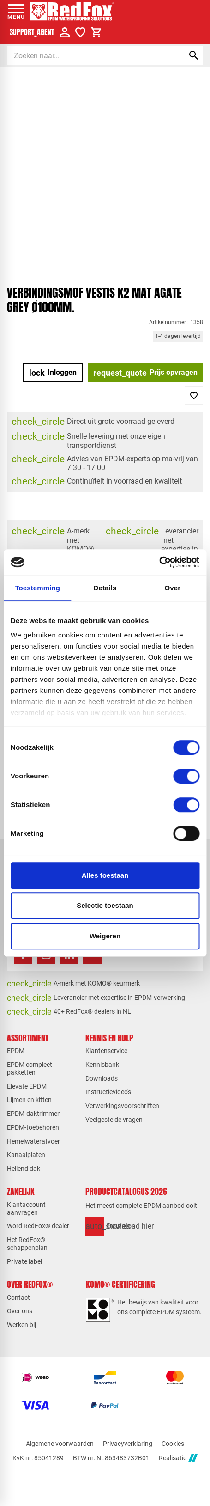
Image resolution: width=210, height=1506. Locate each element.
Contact (18, 1297)
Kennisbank (102, 1064)
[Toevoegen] (194, 395)
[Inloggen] (53, 372)
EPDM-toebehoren (33, 1127)
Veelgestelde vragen (114, 1119)
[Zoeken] (87, 55)
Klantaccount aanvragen (26, 1208)
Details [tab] (105, 588)
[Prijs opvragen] (145, 372)
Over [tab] (173, 588)
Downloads (101, 1078)
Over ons (19, 1311)
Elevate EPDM (27, 1086)
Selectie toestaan (105, 905)
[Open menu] (16, 11)
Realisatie (178, 1458)
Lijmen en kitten (29, 1099)
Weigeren (105, 936)
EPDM (15, 1050)
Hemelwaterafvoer (33, 1141)
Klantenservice (106, 1050)
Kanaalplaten (26, 1154)
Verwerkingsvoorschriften (122, 1105)
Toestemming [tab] (37, 588)
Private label (24, 1261)
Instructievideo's (108, 1092)
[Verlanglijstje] (80, 32)
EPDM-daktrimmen (34, 1113)
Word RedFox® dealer (38, 1226)
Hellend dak (23, 1168)
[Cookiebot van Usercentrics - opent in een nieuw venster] (159, 562)
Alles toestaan (105, 875)
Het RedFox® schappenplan (27, 1243)
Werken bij (21, 1324)
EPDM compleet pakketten (29, 1068)
